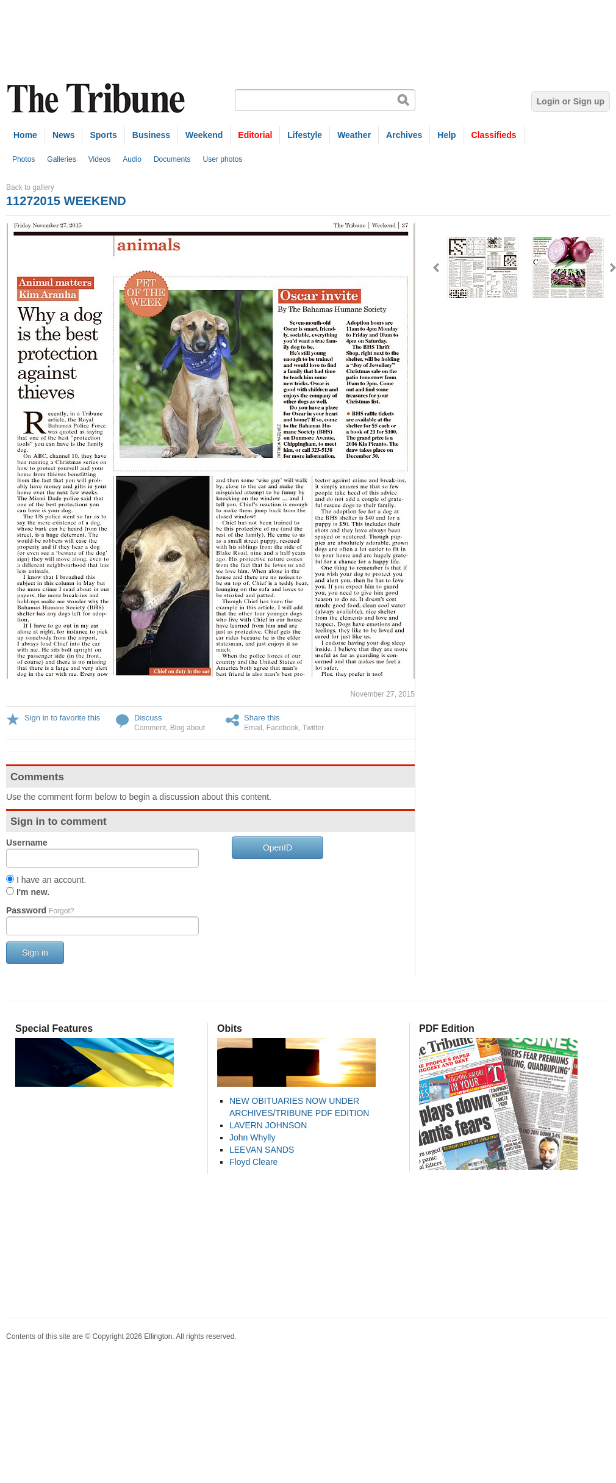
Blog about (187, 727)
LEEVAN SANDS (261, 1150)
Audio (132, 159)
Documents (172, 159)
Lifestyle (304, 135)
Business (151, 135)
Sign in (35, 952)
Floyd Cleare (253, 1162)
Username (27, 842)
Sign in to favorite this (62, 717)
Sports (103, 135)
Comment (150, 727)
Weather (354, 135)
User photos (223, 159)
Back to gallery (30, 187)
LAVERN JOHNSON (268, 1125)
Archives (404, 135)
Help (446, 135)
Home (25, 135)
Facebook (283, 727)
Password (40, 910)
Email (253, 727)
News (63, 135)
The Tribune (97, 98)
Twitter (313, 727)
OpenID (277, 847)
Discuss (148, 717)
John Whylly (252, 1137)
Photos (23, 159)
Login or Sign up (570, 101)
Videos (99, 159)
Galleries (61, 159)
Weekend (204, 135)
